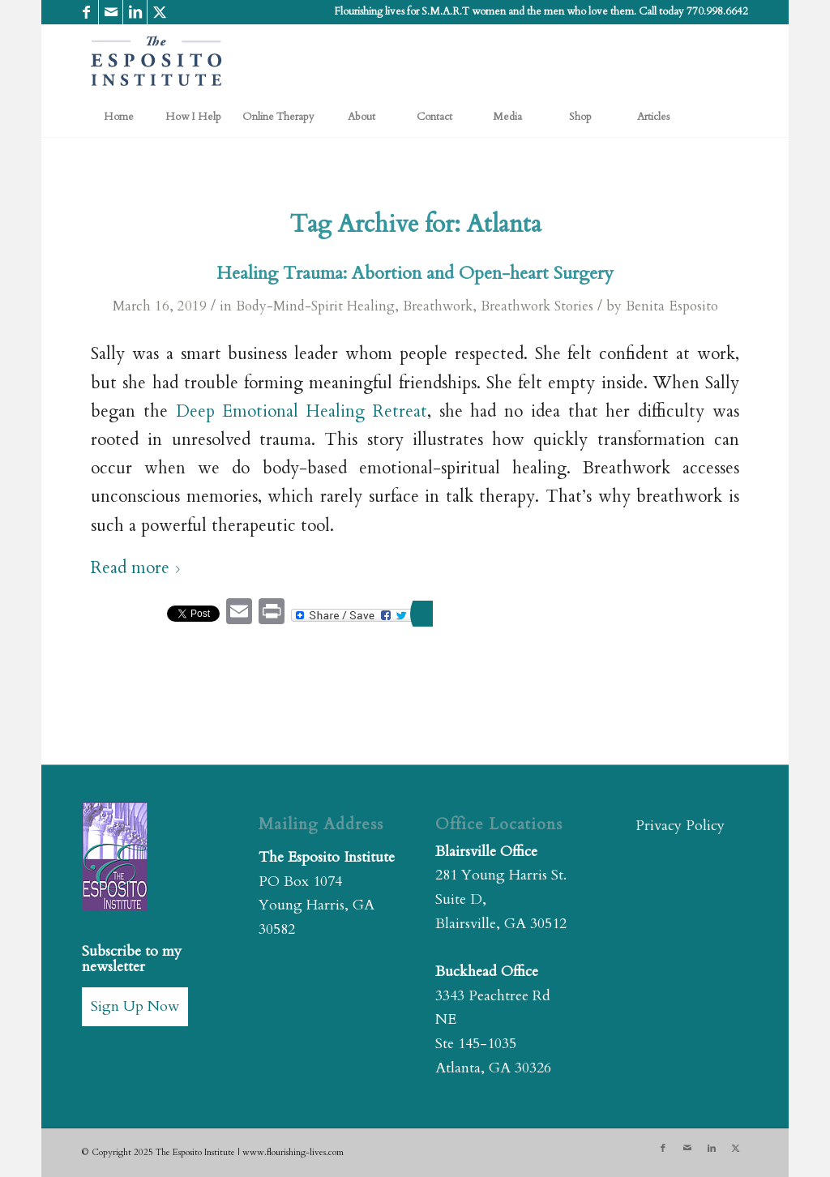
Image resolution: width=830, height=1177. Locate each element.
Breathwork (438, 306)
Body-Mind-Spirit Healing (315, 306)
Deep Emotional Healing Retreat (301, 411)
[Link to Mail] (110, 12)
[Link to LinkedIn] (135, 12)
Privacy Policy (680, 825)
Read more (138, 568)
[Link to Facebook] (86, 12)
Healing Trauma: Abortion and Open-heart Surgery (415, 273)
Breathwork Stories (537, 306)
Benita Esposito (672, 306)
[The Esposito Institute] (156, 60)
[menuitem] (118, 116)
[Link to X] (160, 12)
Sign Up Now (135, 1006)
